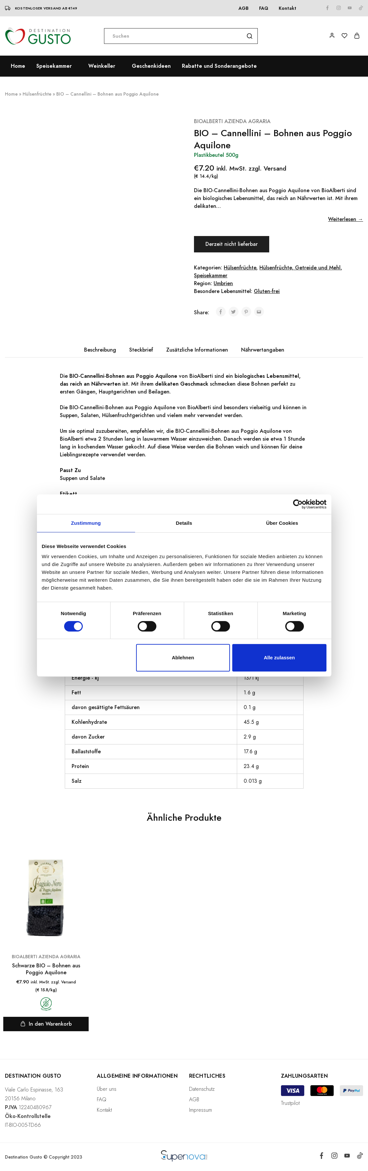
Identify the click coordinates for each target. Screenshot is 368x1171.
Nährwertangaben (262, 350)
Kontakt (287, 8)
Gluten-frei (267, 291)
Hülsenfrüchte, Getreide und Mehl (300, 267)
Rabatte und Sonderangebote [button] (219, 66)
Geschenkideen (151, 66)
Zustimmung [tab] (86, 523)
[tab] (100, 350)
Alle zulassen (279, 657)
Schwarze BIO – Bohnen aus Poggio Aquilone (46, 969)
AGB (243, 8)
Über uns (106, 1089)
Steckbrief (141, 350)
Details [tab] (184, 523)
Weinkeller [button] (101, 66)
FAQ (263, 8)
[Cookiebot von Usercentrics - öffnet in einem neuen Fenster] (297, 504)
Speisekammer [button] (54, 66)
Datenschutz (202, 1089)
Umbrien (223, 283)
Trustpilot (290, 1103)
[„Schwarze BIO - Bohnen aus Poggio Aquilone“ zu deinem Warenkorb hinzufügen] (46, 1024)
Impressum (200, 1110)
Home (18, 66)
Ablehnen (183, 657)
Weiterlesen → (345, 219)
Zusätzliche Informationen (197, 350)
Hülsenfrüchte (37, 94)
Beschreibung (100, 350)
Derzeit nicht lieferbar (232, 244)
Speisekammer (210, 275)
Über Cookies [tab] (282, 523)
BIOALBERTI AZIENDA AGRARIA (232, 121)
